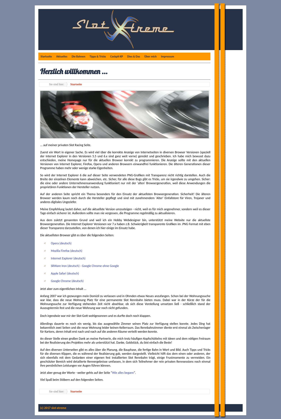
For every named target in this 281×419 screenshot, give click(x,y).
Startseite (46, 56)
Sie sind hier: (56, 84)
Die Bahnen (78, 56)
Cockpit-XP (116, 56)
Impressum (167, 56)
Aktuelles (61, 56)
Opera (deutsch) (61, 243)
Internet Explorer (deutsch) (68, 258)
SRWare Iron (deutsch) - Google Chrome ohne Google (85, 266)
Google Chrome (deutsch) (67, 281)
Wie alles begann (123, 373)
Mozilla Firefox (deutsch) (66, 251)
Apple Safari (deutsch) (65, 273)
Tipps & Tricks (98, 56)
